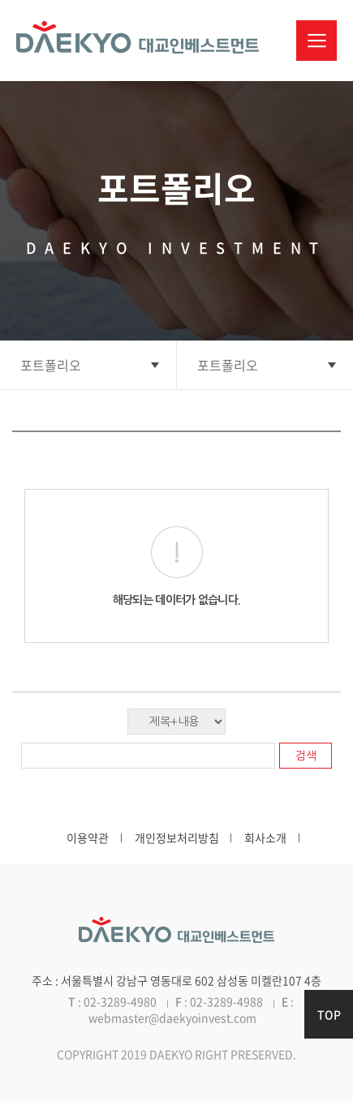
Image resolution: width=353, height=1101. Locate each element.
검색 (305, 755)
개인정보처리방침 (177, 837)
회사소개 (265, 837)
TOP (329, 1014)
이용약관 (88, 837)
